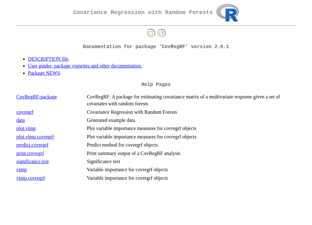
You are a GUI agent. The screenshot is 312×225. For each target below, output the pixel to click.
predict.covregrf (33, 145)
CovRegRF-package (37, 96)
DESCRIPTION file (48, 59)
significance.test (33, 161)
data (21, 120)
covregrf (25, 112)
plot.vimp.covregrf (35, 136)
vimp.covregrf (31, 178)
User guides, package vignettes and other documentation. (85, 65)
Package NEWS (44, 73)
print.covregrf (30, 153)
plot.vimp (26, 128)
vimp (22, 169)
